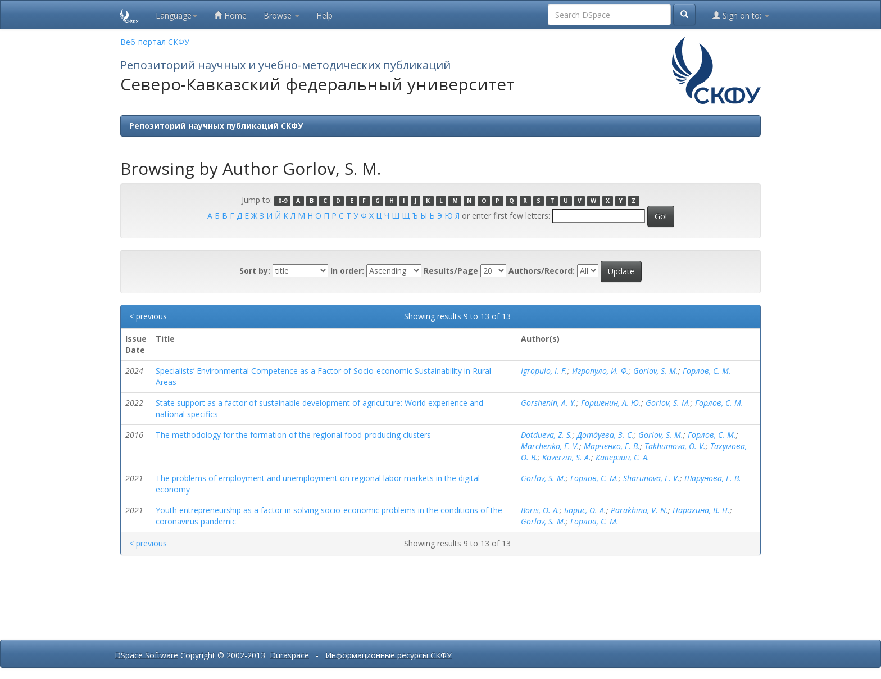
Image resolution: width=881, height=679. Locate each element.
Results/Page (451, 270)
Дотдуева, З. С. (605, 434)
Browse (281, 15)
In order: (347, 270)
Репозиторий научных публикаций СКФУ (216, 125)
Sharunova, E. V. (651, 478)
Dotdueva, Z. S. (547, 434)
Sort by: (254, 270)
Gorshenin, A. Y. (548, 402)
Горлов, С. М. (707, 370)
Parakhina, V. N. (639, 510)
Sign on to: (740, 15)
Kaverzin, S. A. (566, 457)
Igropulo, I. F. (544, 370)
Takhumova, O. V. (675, 446)
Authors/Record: (541, 270)
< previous (148, 316)
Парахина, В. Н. (701, 510)
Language (176, 15)
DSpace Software (146, 655)
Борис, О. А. (585, 510)
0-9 (282, 201)
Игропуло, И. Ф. (600, 370)
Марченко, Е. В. (612, 446)
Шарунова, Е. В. (712, 478)
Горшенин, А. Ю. (611, 402)
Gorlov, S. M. (655, 370)
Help (324, 15)
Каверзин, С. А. (623, 457)
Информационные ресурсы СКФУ (388, 655)
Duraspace (289, 655)
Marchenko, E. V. (550, 446)
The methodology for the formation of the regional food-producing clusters (293, 434)
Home (230, 15)
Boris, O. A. (540, 510)
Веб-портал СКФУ (154, 42)
